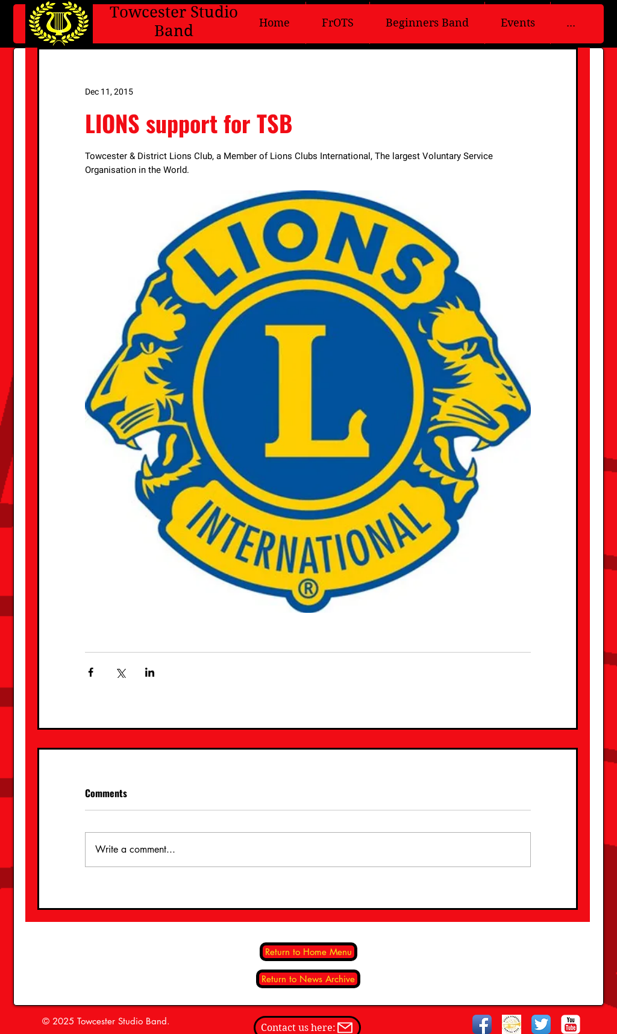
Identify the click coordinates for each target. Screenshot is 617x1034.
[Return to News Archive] (308, 979)
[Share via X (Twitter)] (120, 672)
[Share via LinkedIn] (149, 672)
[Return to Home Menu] (308, 951)
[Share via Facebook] (90, 672)
